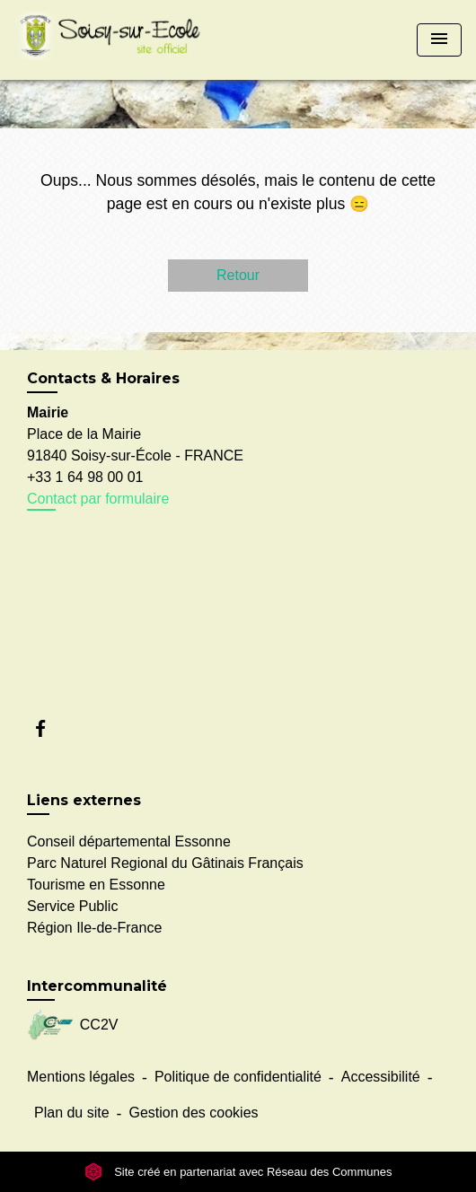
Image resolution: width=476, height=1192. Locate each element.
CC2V (72, 1025)
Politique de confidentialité (238, 1076)
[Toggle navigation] (439, 40)
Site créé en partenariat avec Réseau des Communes (238, 1172)
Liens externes (84, 800)
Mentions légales (81, 1076)
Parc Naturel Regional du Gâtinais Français (165, 863)
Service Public (72, 906)
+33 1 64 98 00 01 (85, 477)
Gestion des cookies (193, 1112)
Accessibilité (380, 1076)
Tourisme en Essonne (96, 884)
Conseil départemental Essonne (129, 841)
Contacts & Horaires (103, 378)
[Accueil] (113, 40)
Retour (238, 275)
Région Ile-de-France (94, 927)
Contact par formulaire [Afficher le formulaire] (98, 498)
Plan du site (72, 1112)
